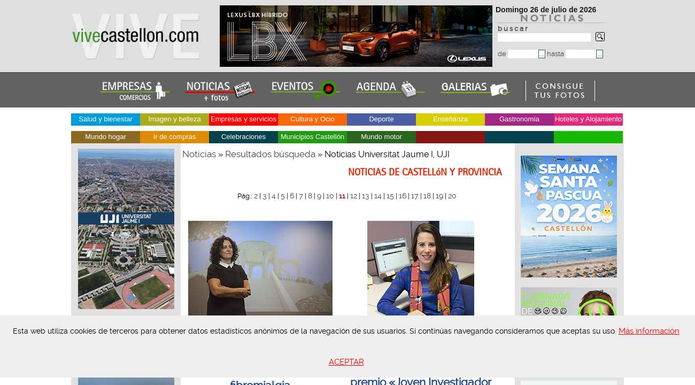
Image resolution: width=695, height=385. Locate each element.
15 (390, 195)
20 (452, 195)
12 (353, 195)
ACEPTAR (346, 362)
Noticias (199, 154)
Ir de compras (174, 137)
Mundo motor (381, 137)
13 (365, 195)
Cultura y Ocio (312, 119)
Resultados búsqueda (270, 154)
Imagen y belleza (174, 119)
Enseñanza (450, 119)
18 (427, 195)
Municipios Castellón (312, 137)
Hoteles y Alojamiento (588, 119)
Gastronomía (519, 119)
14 (378, 195)
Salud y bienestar (105, 119)
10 (330, 195)
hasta (571, 54)
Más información (649, 331)
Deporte (381, 119)
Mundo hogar (105, 137)
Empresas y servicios (243, 119)
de (518, 54)
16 (402, 195)
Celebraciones (243, 137)
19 (439, 195)
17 (415, 195)
